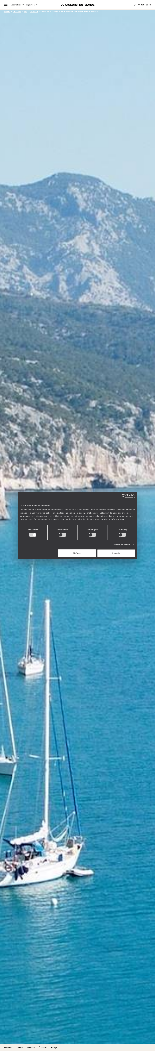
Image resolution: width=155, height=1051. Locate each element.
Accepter (116, 553)
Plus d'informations (114, 519)
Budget (54, 1047)
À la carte (43, 1047)
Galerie (20, 1047)
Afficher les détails (121, 545)
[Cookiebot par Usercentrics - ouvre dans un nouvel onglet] (123, 496)
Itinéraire (31, 1047)
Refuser (77, 553)
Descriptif (8, 1047)
